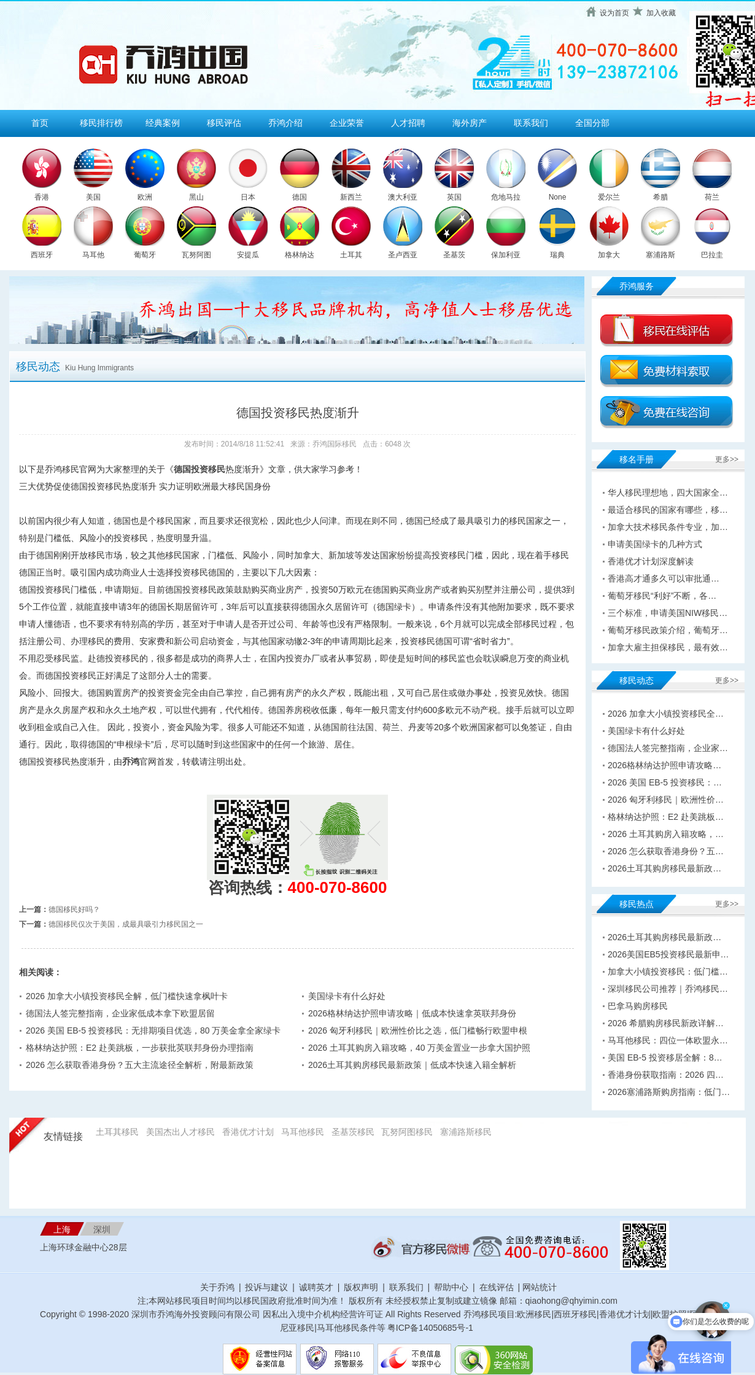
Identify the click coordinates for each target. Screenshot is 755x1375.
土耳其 (351, 255)
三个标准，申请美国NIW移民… (667, 613)
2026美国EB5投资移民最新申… (668, 954)
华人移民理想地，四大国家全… (668, 492)
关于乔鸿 (217, 1287)
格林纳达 (299, 255)
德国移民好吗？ (74, 909)
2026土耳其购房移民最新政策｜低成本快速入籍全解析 (412, 1065)
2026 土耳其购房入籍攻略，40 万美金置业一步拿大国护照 (419, 1048)
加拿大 (609, 255)
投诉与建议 (266, 1287)
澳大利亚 (402, 197)
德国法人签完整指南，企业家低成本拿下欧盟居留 (120, 1013)
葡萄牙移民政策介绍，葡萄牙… (668, 630)
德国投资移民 (199, 469)
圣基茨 (454, 255)
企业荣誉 (347, 123)
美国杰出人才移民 (180, 1132)
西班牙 (42, 255)
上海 (62, 1229)
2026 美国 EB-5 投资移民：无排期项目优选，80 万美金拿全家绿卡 (153, 1030)
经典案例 (162, 123)
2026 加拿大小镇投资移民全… (666, 714)
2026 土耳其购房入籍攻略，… (666, 834)
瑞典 (557, 255)
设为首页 (614, 13)
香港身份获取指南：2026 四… (666, 1075)
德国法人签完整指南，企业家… (668, 748)
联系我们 (531, 123)
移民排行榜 (101, 123)
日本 (248, 197)
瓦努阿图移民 (407, 1132)
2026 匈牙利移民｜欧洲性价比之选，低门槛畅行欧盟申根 (417, 1030)
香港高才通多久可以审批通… (663, 578)
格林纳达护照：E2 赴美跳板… (666, 817)
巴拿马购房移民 (638, 1006)
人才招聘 (408, 123)
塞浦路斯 (660, 255)
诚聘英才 (316, 1287)
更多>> (726, 459)
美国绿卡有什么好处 (346, 996)
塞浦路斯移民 (466, 1132)
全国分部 (592, 123)
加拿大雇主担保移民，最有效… (668, 647)
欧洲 (144, 197)
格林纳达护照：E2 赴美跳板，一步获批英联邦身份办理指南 (140, 1048)
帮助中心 (451, 1287)
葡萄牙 (145, 255)
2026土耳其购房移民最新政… (664, 868)
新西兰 (351, 197)
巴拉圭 (712, 255)
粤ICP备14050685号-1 (430, 1328)
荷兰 (712, 197)
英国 (454, 197)
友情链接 (63, 1136)
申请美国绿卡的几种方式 (655, 544)
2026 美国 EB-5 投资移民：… (665, 782)
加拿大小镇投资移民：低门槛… (668, 971)
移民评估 (224, 123)
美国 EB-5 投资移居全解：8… (665, 1057)
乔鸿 (130, 761)
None (558, 197)
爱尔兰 (609, 197)
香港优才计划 (248, 1132)
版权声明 (361, 1287)
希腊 (660, 197)
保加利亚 (506, 255)
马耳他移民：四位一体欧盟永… (668, 1040)
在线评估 (497, 1287)
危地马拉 (506, 197)
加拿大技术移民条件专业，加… (668, 527)
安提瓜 (248, 255)
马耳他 (93, 255)
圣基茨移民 (352, 1132)
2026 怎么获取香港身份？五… (666, 851)
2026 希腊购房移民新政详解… (666, 1023)
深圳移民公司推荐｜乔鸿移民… (668, 989)
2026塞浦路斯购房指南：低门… (669, 1092)
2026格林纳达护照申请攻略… (664, 765)
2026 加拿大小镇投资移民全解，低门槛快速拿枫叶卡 (127, 996)
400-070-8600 (337, 887)
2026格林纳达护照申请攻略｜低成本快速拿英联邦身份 (412, 1013)
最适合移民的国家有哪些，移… (668, 510)
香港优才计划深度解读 (651, 561)
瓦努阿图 (196, 255)
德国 (299, 197)
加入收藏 (661, 13)
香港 (41, 197)
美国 (93, 197)
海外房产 (469, 123)
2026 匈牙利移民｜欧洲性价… (666, 799)
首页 (39, 123)
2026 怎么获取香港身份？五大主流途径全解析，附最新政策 (140, 1065)
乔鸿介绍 (285, 123)
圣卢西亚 (402, 255)
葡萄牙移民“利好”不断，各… (662, 596)
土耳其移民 (117, 1132)
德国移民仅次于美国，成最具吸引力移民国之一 (125, 924)
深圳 (101, 1229)
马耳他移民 (302, 1132)
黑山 (196, 197)
